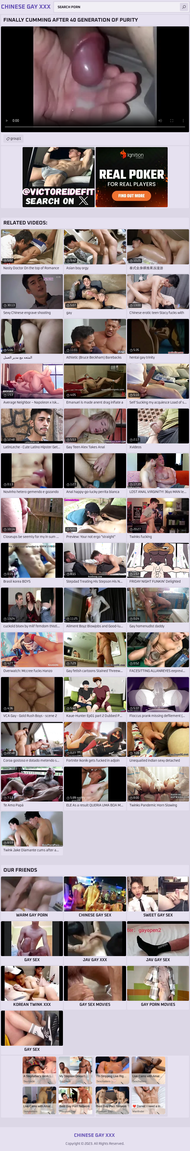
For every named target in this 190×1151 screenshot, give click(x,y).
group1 (15, 138)
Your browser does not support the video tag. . (95, 79)
